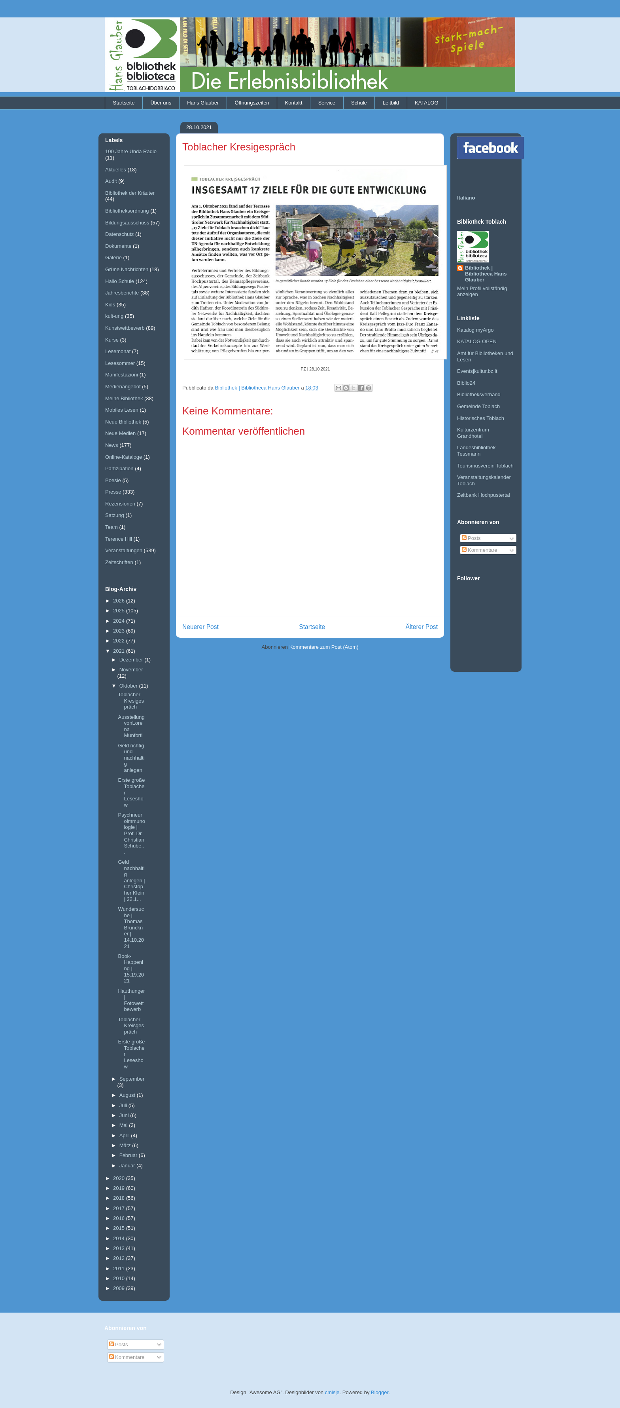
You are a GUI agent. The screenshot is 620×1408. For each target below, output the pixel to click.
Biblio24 (466, 383)
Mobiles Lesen (121, 410)
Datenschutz (119, 234)
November (131, 670)
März (125, 1145)
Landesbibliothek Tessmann (476, 451)
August (128, 1095)
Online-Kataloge (123, 457)
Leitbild (391, 103)
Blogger (379, 1392)
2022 (119, 641)
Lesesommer (120, 363)
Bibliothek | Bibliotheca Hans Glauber (486, 274)
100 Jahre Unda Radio (131, 151)
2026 (119, 601)
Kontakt (293, 103)
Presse (113, 492)
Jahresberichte (122, 293)
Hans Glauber (203, 103)
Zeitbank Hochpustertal (483, 495)
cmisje (332, 1392)
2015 (119, 1228)
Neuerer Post (200, 626)
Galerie (113, 257)
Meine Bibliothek (124, 398)
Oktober (129, 686)
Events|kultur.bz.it (477, 371)
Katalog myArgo (475, 330)
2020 (119, 1178)
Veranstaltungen (123, 550)
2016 (119, 1218)
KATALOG (426, 103)
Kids (110, 305)
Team (111, 527)
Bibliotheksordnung (127, 211)
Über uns (160, 103)
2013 (119, 1248)
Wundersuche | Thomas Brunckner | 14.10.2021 (131, 927)
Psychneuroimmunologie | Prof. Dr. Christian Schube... (131, 833)
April (125, 1135)
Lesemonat (117, 351)
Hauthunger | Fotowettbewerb (131, 1000)
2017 (119, 1208)
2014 (119, 1238)
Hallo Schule (119, 281)
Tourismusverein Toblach (485, 466)
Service (326, 103)
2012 (119, 1258)
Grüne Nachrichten (126, 269)
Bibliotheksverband (479, 394)
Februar (129, 1155)
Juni (124, 1115)
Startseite (124, 103)
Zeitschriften (119, 562)
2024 (119, 621)
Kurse (112, 340)
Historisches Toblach (480, 418)
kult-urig (114, 316)
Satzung (114, 515)
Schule (359, 103)
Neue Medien (120, 433)
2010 (119, 1278)
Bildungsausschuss (127, 223)
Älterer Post (422, 626)
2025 (119, 611)
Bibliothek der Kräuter (130, 193)
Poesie (113, 480)
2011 (119, 1268)
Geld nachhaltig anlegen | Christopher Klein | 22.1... (131, 880)
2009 (119, 1288)
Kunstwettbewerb (125, 328)
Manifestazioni (121, 375)
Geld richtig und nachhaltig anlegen (131, 758)
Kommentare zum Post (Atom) (324, 647)
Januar (127, 1166)
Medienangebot (123, 387)
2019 (119, 1188)
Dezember (132, 660)
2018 (119, 1198)
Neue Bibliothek (123, 422)
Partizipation (119, 468)
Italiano (466, 198)
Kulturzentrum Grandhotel (473, 433)
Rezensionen (120, 504)
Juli (124, 1105)
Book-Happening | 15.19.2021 (131, 968)
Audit (111, 181)
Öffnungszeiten (251, 103)
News (111, 445)
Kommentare (479, 550)
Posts (471, 538)
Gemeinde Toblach (478, 406)
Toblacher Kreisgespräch (131, 1026)
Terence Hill (118, 539)
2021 (119, 651)
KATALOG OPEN (477, 341)
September (132, 1079)
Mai (124, 1125)
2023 (119, 631)
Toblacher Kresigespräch (131, 701)
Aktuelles (115, 170)
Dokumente (118, 246)
